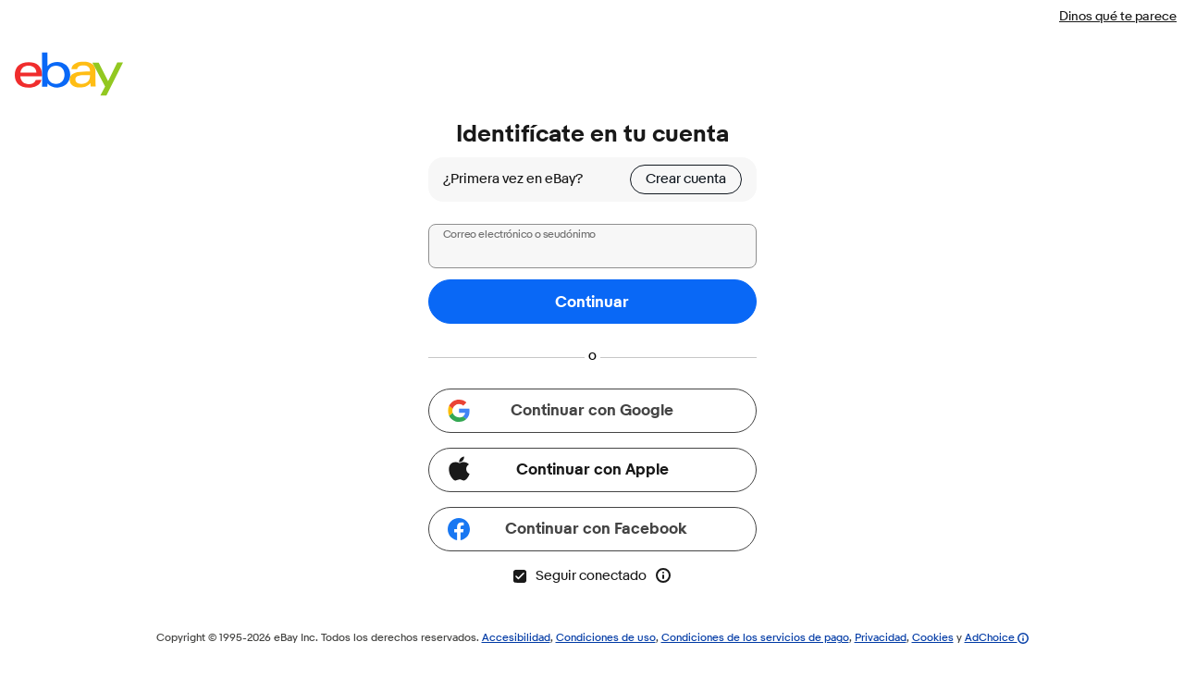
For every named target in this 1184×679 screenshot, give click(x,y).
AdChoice (997, 637)
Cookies (933, 637)
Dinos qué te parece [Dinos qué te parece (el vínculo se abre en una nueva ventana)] (1118, 15)
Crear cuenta (686, 179)
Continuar (592, 302)
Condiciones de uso (606, 637)
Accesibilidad (516, 637)
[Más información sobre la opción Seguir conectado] (663, 575)
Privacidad (880, 637)
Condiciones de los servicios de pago (755, 637)
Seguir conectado (579, 576)
